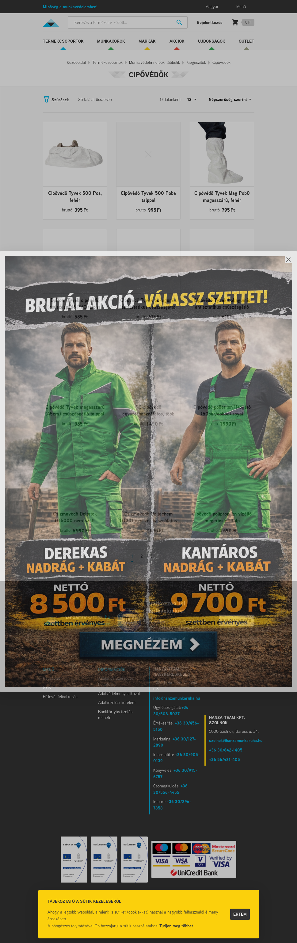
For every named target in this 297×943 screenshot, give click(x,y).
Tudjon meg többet (176, 926)
